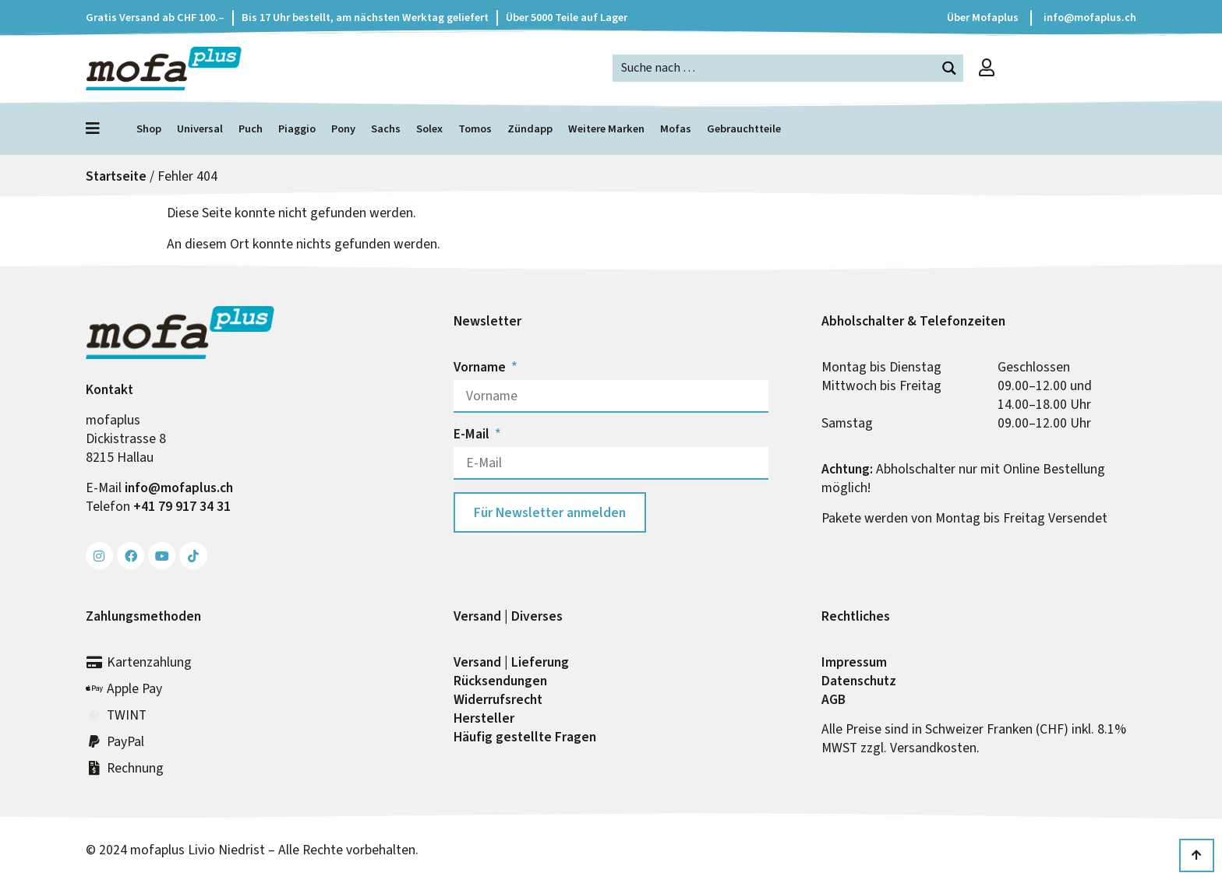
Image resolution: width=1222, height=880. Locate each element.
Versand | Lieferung (511, 662)
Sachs (386, 128)
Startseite (116, 176)
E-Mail (473, 433)
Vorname (481, 366)
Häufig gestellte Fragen (525, 736)
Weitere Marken (606, 128)
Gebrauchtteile (744, 128)
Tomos (475, 128)
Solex (429, 128)
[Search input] (775, 67)
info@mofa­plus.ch (179, 487)
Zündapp (530, 128)
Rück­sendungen (500, 680)
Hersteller (484, 718)
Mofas (675, 128)
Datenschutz (858, 680)
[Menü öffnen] (97, 128)
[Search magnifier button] (949, 68)
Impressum (854, 662)
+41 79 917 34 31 (182, 506)
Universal (200, 128)
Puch (250, 128)
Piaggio (297, 128)
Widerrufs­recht (498, 699)
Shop (148, 128)
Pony (343, 128)
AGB (833, 699)
